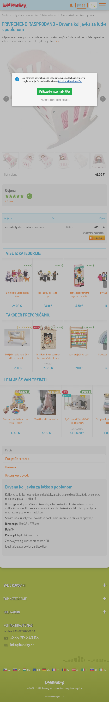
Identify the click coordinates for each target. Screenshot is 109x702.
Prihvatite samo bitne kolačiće (55, 99)
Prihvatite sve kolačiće (54, 91)
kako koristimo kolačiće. (70, 81)
